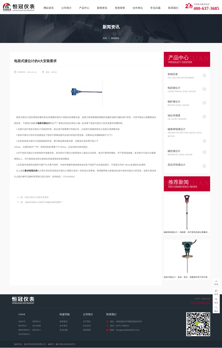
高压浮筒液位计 (24, 334)
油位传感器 (36, 326)
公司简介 (66, 7)
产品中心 (84, 7)
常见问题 (155, 7)
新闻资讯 (102, 7)
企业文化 (87, 326)
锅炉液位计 (22, 326)
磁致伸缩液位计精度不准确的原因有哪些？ (44, 202)
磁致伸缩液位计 (24, 330)
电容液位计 (36, 322)
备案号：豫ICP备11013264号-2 (61, 344)
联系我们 (173, 7)
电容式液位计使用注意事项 (37, 197)
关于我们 (87, 321)
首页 (105, 38)
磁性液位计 (36, 330)
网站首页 (49, 7)
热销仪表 (21, 322)
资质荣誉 (120, 7)
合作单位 (138, 7)
